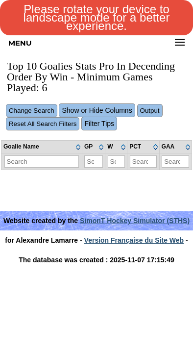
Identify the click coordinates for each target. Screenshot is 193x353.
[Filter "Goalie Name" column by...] (41, 161)
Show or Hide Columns (97, 110)
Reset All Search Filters (43, 123)
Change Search (31, 110)
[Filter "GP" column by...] (93, 161)
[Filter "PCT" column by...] (143, 161)
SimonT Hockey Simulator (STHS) (135, 221)
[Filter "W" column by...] (116, 161)
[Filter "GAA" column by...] (175, 161)
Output (150, 110)
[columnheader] (41, 147)
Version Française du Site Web (134, 240)
